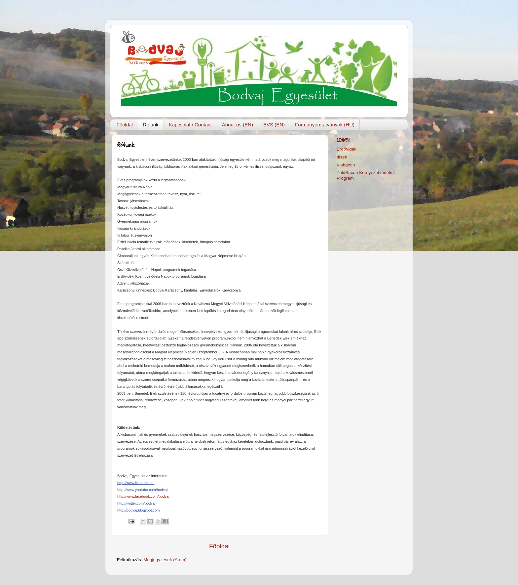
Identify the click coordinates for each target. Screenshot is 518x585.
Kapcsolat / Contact (190, 124)
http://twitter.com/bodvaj (136, 503)
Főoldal (125, 124)
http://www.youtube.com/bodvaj (142, 490)
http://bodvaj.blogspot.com (138, 510)
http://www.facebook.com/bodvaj (143, 496)
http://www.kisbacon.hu (136, 483)
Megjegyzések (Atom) (165, 559)
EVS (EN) (274, 124)
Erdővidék (346, 149)
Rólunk (151, 124)
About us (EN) (237, 124)
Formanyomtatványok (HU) (324, 124)
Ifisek (342, 157)
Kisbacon (346, 164)
